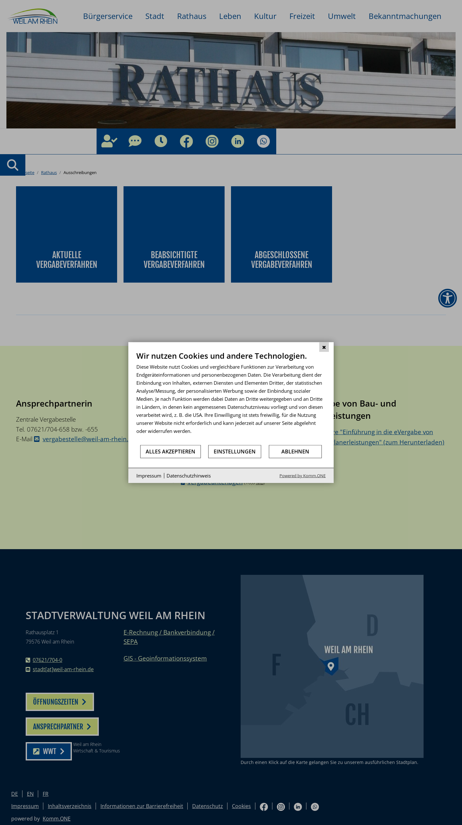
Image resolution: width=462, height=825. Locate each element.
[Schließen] (324, 347)
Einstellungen (235, 451)
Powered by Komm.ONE (302, 475)
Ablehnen (295, 451)
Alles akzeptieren (170, 451)
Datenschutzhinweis (189, 475)
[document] (231, 397)
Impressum (148, 475)
